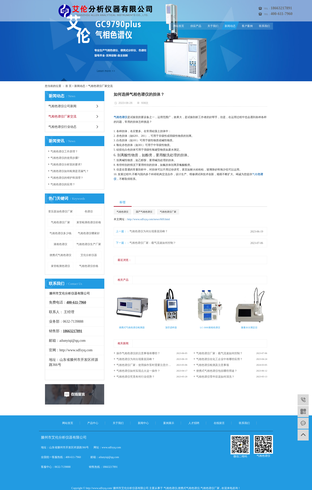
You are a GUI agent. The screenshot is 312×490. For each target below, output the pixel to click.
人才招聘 (193, 423)
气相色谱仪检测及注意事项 (212, 365)
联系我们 (264, 26)
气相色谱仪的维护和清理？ (67, 177)
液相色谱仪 (60, 244)
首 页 (68, 86)
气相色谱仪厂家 (60, 222)
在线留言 (219, 423)
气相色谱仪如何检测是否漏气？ (70, 171)
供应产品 (195, 26)
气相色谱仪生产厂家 (88, 244)
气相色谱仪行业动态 (62, 126)
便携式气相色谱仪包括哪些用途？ (216, 370)
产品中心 (92, 423)
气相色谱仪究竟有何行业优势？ (135, 376)
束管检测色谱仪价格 (88, 222)
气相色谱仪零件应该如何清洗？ (215, 376)
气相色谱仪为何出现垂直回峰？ (148, 231)
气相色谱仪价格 (88, 266)
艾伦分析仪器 (89, 255)
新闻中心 (143, 423)
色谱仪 (89, 211)
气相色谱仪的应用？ (63, 184)
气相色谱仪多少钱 (60, 233)
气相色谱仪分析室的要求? (66, 164)
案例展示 (168, 423)
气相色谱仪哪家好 (89, 233)
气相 (255, 174)
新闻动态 (230, 26)
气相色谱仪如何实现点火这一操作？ (138, 370)
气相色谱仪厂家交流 (100, 86)
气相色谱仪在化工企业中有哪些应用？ (219, 359)
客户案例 (247, 26)
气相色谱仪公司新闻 (62, 106)
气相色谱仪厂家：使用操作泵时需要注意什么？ (145, 365)
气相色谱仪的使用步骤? (65, 157)
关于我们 (212, 26)
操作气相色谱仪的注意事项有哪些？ (138, 353)
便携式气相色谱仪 (60, 255)
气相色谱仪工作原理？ (64, 151)
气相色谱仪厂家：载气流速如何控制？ (152, 242)
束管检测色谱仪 (60, 266)
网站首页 (178, 26)
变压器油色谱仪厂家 (60, 211)
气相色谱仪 (122, 211)
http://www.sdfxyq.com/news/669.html (148, 219)
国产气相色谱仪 (144, 211)
